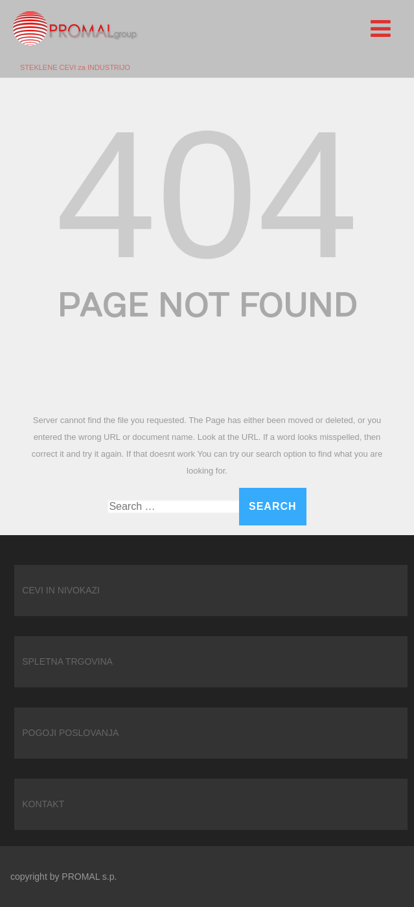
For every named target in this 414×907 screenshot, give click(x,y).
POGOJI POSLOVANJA (70, 733)
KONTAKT (43, 804)
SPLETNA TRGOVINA (67, 661)
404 (207, 194)
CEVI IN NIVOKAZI (61, 590)
